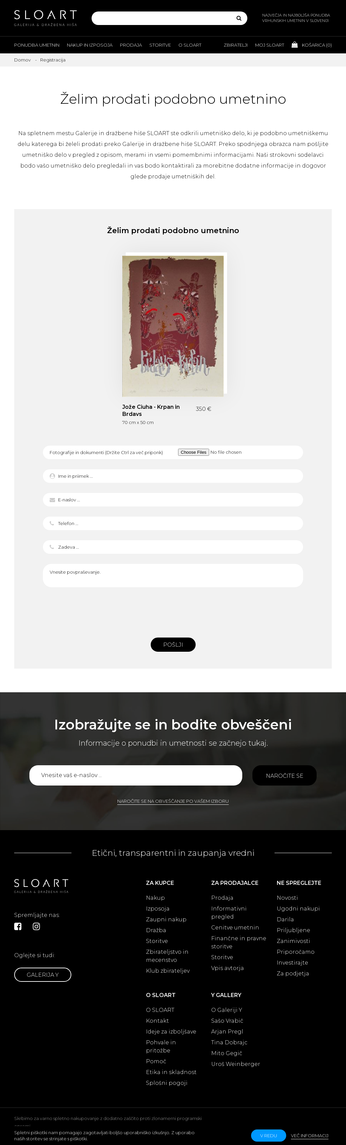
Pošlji (173, 645)
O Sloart (189, 45)
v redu (268, 1135)
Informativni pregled (229, 912)
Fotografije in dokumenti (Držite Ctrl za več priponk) (106, 452)
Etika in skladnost (171, 1072)
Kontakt (157, 1021)
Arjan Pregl (227, 1031)
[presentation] (173, 610)
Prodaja (131, 45)
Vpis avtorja (227, 968)
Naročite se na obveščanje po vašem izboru (173, 801)
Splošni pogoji (167, 1083)
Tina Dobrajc (229, 1042)
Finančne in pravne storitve (238, 942)
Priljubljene (293, 930)
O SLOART (160, 1010)
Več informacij (309, 1135)
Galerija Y (43, 975)
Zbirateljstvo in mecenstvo (167, 956)
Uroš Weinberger (235, 1064)
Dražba (156, 930)
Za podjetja (293, 973)
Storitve (160, 45)
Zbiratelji (236, 45)
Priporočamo (296, 952)
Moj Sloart (269, 45)
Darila (285, 919)
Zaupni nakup (166, 919)
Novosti (287, 898)
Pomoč (156, 1061)
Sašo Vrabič (227, 1021)
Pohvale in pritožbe (161, 1046)
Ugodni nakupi (298, 908)
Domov (22, 60)
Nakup (155, 898)
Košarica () (312, 45)
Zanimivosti (293, 941)
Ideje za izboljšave (171, 1031)
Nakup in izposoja (90, 45)
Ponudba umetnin (36, 45)
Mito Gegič (226, 1053)
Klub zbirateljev (168, 971)
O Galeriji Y (226, 1010)
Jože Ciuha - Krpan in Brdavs (151, 410)
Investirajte (292, 963)
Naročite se (284, 776)
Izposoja (158, 908)
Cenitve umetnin (235, 927)
